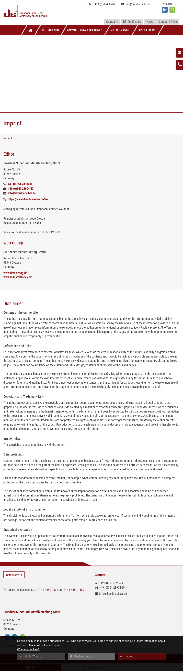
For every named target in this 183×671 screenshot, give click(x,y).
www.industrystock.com (17, 277)
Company (112, 21)
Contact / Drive (168, 21)
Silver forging (147, 30)
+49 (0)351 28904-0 (104, 4)
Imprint (7, 138)
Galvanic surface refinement (85, 30)
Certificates (132, 21)
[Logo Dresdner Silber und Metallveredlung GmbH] (32, 11)
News (150, 21)
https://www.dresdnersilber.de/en (28, 199)
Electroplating (50, 30)
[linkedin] (165, 10)
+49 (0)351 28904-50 (20, 189)
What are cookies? (28, 649)
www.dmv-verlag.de (15, 273)
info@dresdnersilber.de (138, 4)
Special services (120, 30)
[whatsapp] (172, 10)
